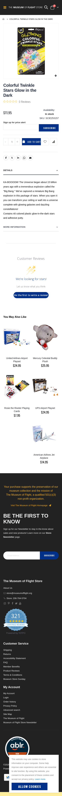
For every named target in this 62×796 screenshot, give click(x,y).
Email (30, 157)
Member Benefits (11, 666)
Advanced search (11, 710)
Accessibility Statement (14, 658)
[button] (56, 76)
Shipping (7, 650)
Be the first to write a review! (31, 295)
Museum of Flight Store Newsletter (20, 722)
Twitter (12, 157)
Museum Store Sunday (14, 679)
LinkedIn (18, 157)
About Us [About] (7, 588)
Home (3, 19)
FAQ (5, 662)
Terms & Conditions (12, 675)
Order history (9, 701)
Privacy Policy (10, 706)
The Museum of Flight (13, 718)
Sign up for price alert (14, 122)
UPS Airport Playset (45, 408)
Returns (7, 654)
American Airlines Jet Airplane (44, 456)
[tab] (31, 170)
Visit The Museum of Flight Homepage (31, 505)
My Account (9, 693)
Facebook (6, 157)
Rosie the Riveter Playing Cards (17, 410)
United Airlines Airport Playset (17, 360)
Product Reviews (11, 671)
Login (6, 697)
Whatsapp (24, 157)
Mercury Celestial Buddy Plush (45, 360)
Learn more (40, 779)
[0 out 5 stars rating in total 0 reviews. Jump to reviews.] (17, 101)
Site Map (7, 714)
